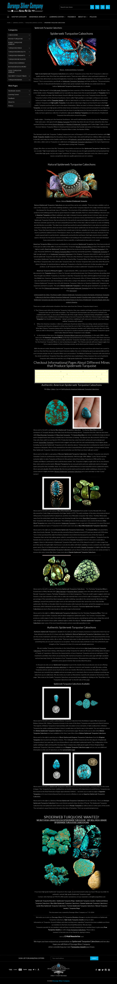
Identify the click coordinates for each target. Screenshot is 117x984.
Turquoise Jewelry (58, 100)
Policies (93, 17)
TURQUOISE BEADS (15, 80)
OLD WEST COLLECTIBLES (17, 76)
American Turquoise (81, 113)
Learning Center (57, 17)
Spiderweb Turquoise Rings (72, 371)
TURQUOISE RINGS (15, 48)
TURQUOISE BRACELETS (16, 52)
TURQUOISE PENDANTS (16, 55)
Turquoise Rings (74, 908)
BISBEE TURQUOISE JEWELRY (15, 43)
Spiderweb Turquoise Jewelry (95, 371)
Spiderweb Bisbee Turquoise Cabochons (50, 374)
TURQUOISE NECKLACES (17, 59)
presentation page (69, 750)
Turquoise (102, 93)
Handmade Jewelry (38, 17)
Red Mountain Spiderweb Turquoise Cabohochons (81, 379)
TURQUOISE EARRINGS (16, 63)
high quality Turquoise (58, 103)
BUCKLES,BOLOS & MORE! (17, 67)
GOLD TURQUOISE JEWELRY (14, 71)
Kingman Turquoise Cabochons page (77, 747)
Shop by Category (19, 17)
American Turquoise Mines (53, 337)
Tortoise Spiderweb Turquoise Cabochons (80, 906)
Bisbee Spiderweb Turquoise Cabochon (49, 731)
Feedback (72, 17)
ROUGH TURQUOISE (15, 39)
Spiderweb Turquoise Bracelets (45, 901)
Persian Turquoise (76, 805)
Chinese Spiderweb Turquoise (70, 286)
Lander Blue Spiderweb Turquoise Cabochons (51, 906)
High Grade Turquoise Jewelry (74, 920)
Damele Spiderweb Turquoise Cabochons (80, 376)
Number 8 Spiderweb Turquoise (77, 201)
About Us (82, 17)
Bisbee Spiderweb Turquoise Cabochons (93, 733)
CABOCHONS (13, 35)
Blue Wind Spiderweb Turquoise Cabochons (84, 374)
